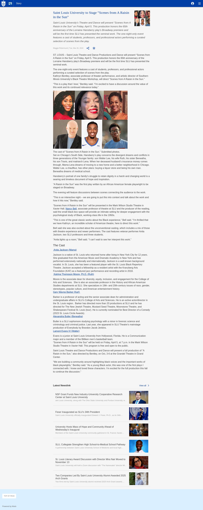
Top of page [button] (9, 496)
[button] (192, 3)
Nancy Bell (71, 208)
